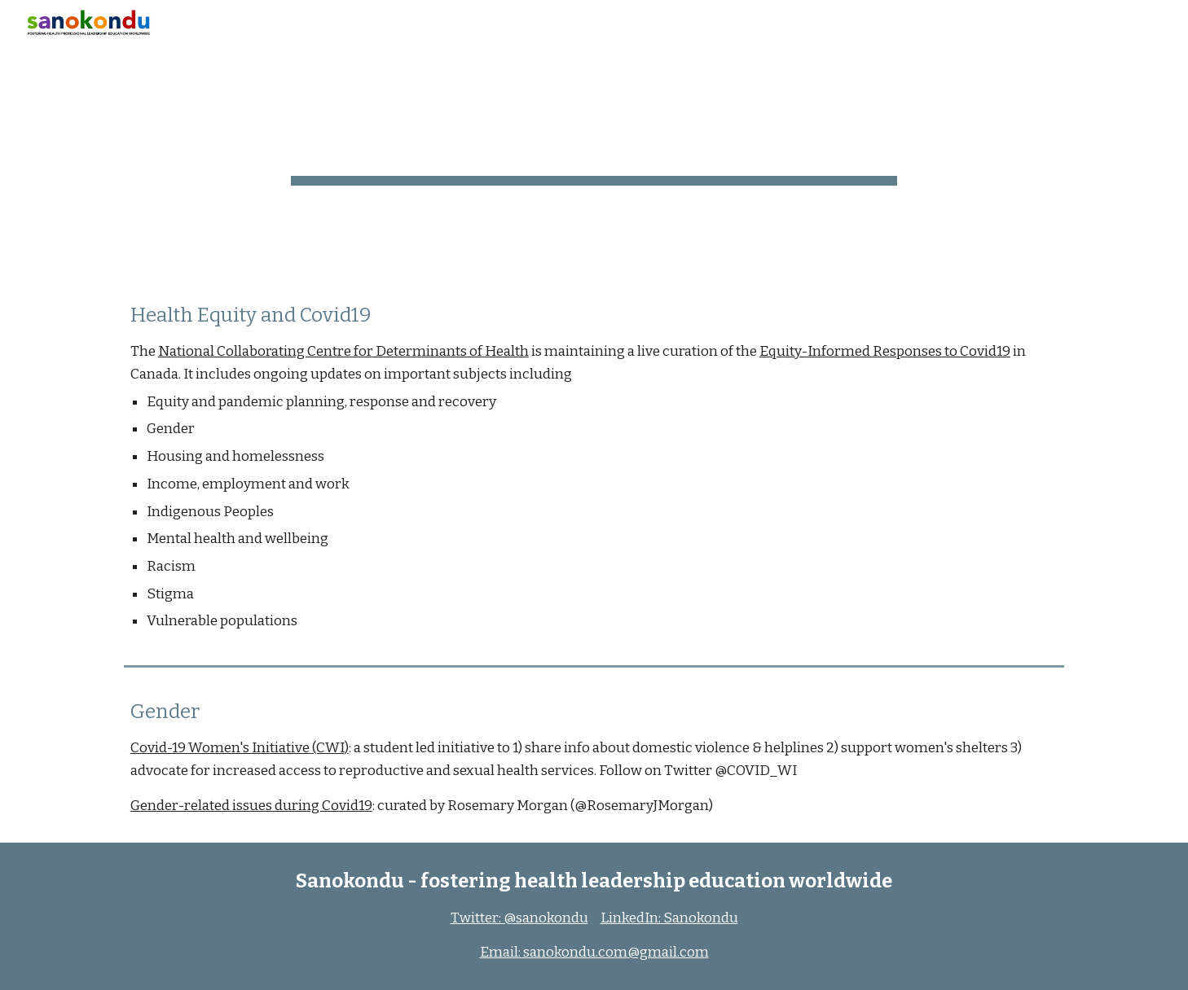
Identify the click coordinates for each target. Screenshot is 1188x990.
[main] (594, 138)
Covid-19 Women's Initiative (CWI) (239, 747)
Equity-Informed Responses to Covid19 (884, 351)
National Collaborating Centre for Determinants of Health (343, 351)
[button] (1168, 22)
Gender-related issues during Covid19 (251, 805)
